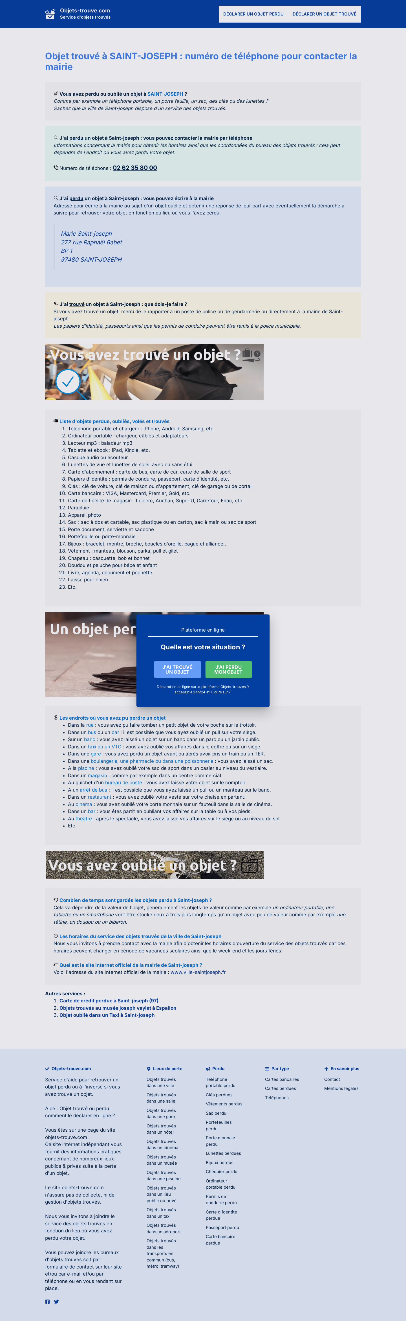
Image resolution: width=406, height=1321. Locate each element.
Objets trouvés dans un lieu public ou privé (161, 1194)
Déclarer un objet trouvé (324, 14)
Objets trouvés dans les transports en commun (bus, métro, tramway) (163, 1253)
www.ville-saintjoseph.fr (198, 972)
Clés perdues (219, 1094)
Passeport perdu (222, 1227)
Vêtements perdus (224, 1104)
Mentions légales (341, 1088)
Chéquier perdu (221, 1171)
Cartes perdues (280, 1088)
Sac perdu (216, 1113)
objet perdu (58, 1087)
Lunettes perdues (223, 1153)
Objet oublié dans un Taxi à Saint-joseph (107, 1015)
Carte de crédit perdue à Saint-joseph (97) (108, 1001)
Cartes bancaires (282, 1079)
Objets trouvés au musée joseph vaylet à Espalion (117, 1008)
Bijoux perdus (219, 1162)
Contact (332, 1079)
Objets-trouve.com (85, 10)
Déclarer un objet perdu (253, 14)
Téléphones (277, 1097)
